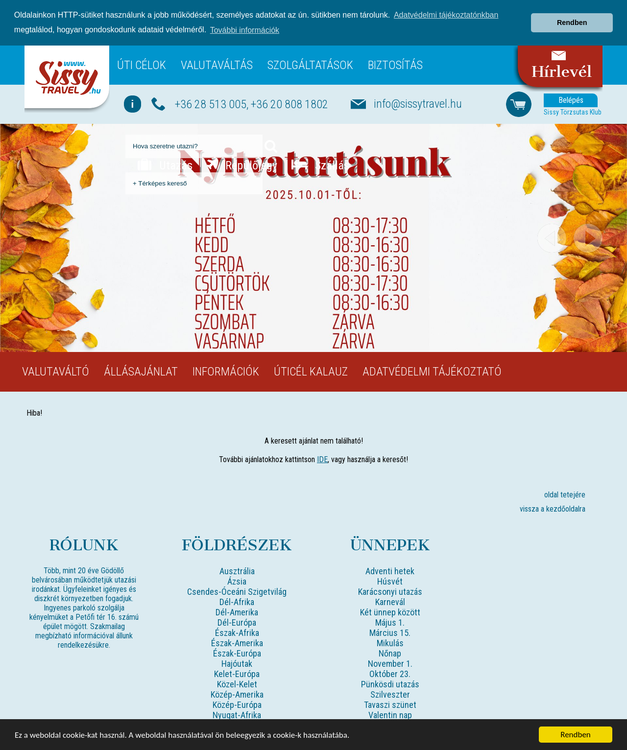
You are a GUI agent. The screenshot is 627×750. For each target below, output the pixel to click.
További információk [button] (244, 30)
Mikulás (390, 643)
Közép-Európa (237, 705)
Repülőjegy (242, 165)
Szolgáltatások (310, 64)
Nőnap (390, 653)
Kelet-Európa (237, 674)
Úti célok (141, 64)
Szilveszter (390, 694)
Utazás (165, 165)
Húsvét (390, 581)
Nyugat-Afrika (237, 715)
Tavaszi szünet (390, 705)
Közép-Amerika (237, 694)
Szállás (320, 165)
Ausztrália (237, 571)
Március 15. (389, 633)
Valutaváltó (55, 371)
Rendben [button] (572, 22)
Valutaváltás (217, 64)
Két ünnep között (390, 612)
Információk (226, 371)
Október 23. (389, 674)
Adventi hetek (389, 571)
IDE (322, 459)
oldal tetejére (564, 494)
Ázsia (236, 581)
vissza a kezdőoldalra (552, 509)
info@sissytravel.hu (418, 104)
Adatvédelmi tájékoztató (432, 371)
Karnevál (390, 602)
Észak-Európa (237, 653)
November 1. (390, 663)
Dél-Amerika (237, 612)
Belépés (570, 100)
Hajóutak (236, 663)
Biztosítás (395, 64)
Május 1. (390, 622)
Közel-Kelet (237, 684)
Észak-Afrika (237, 633)
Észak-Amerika (237, 643)
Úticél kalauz (311, 371)
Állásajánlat (141, 371)
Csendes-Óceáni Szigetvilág (237, 591)
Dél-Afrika (236, 602)
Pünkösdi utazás (390, 684)
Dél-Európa (236, 622)
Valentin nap (390, 715)
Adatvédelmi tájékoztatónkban (446, 15)
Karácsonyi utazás (390, 591)
